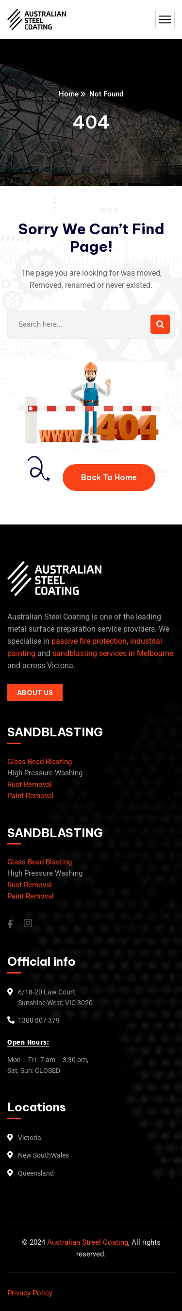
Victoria (29, 1138)
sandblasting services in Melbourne (112, 653)
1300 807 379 (39, 1020)
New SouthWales (43, 1155)
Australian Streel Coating (86, 1242)
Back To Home (109, 477)
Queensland (36, 1173)
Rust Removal (29, 784)
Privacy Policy (29, 1293)
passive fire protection (89, 641)
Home (69, 94)
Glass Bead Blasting (39, 761)
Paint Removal (30, 795)
